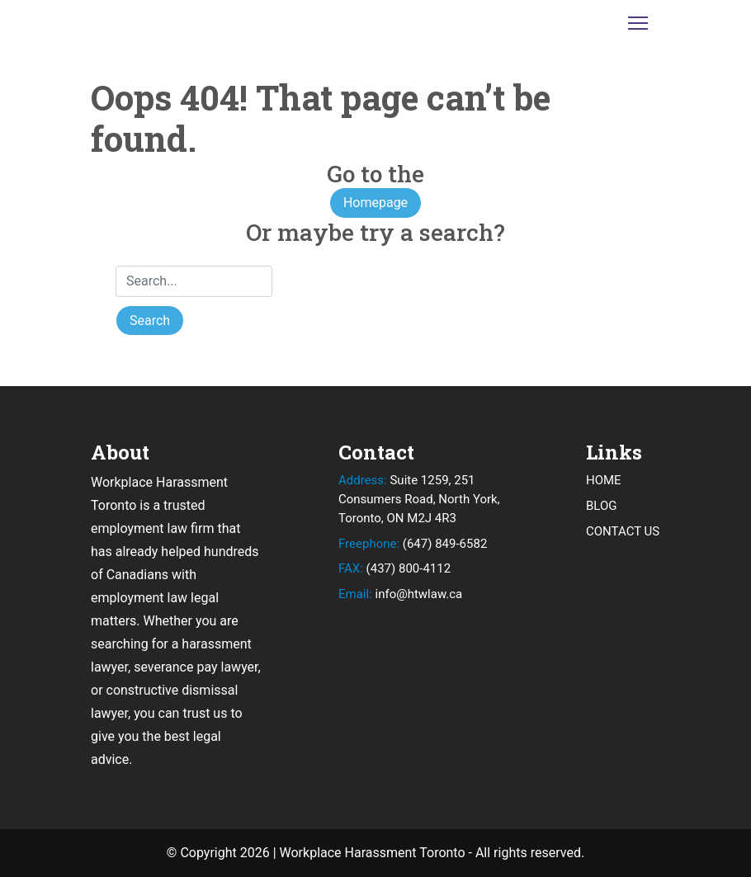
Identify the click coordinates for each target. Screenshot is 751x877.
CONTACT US (622, 531)
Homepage (375, 202)
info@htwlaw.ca (400, 594)
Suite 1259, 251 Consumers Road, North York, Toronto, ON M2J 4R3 (419, 499)
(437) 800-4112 (394, 568)
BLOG (601, 505)
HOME (603, 480)
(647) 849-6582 (412, 543)
